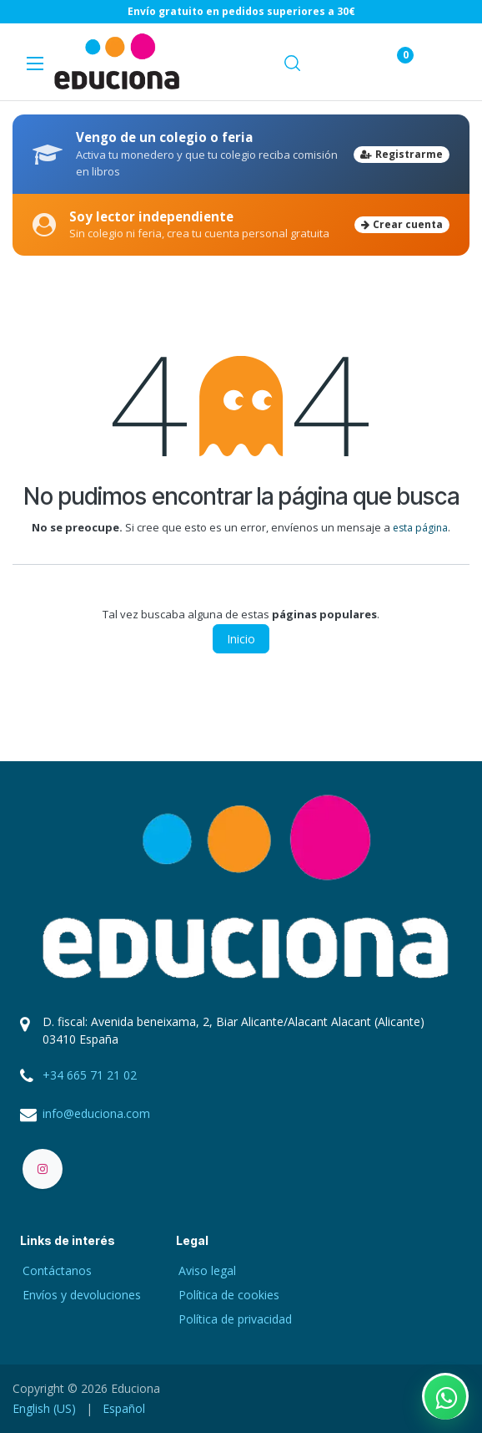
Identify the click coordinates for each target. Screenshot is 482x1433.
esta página (420, 528)
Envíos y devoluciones (82, 1295)
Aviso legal (207, 1270)
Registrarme (401, 154)
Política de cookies (228, 1295)
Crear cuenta (402, 224)
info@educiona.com (96, 1113)
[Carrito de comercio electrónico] (343, 62)
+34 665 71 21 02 (90, 1075)
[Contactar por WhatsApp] (445, 1396)
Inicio (241, 639)
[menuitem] (44, 1408)
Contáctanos (57, 1270)
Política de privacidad (235, 1319)
